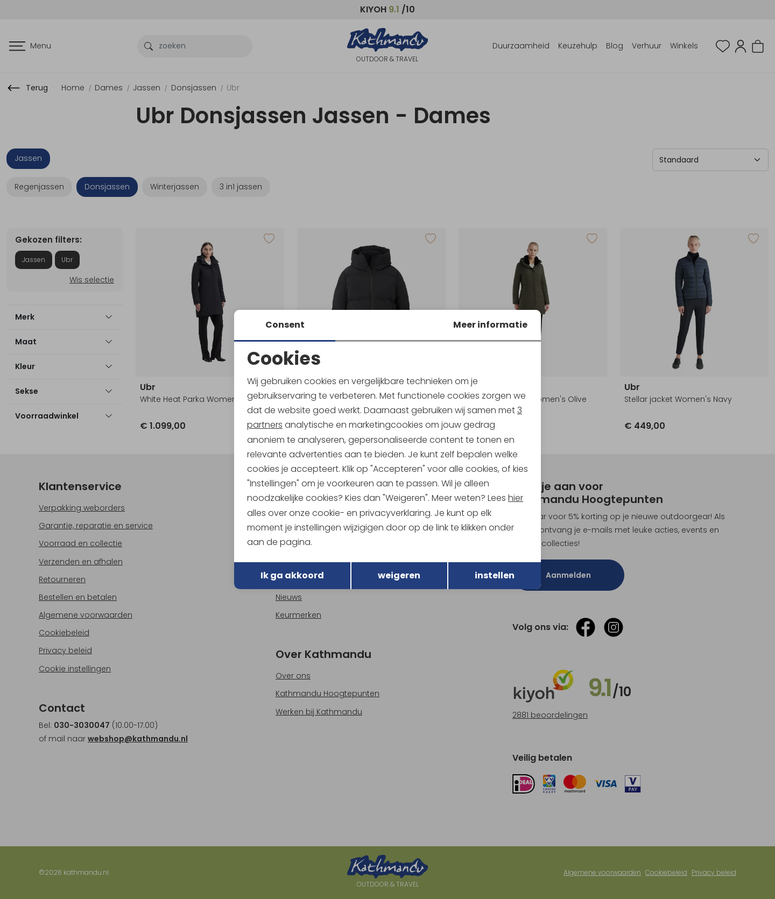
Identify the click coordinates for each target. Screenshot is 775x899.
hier (515, 498)
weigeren (399, 575)
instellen (495, 575)
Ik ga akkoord (292, 575)
